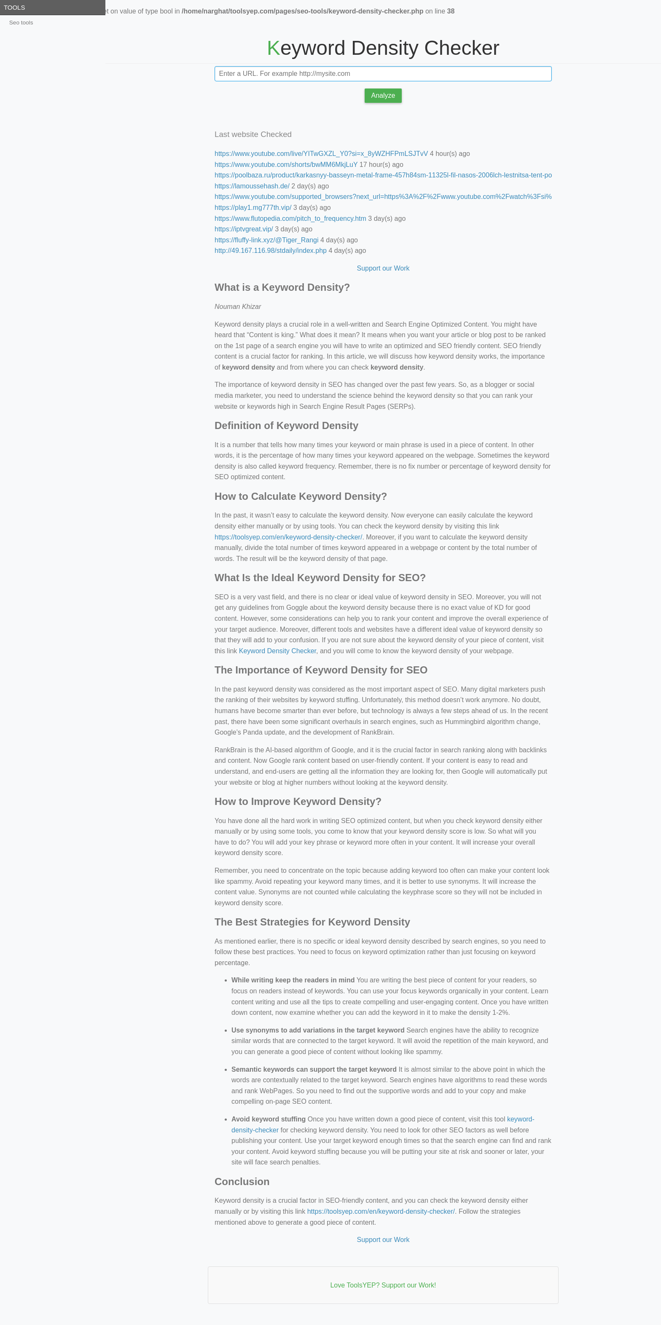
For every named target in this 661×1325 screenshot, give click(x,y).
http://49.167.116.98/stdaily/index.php (271, 250)
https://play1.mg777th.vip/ (253, 207)
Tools (14, 7)
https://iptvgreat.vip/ (244, 229)
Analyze (383, 95)
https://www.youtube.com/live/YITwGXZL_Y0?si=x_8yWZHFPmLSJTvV (321, 153)
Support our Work (383, 268)
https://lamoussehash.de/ (252, 186)
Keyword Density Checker (277, 650)
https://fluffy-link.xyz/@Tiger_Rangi (267, 240)
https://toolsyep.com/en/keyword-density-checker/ (288, 537)
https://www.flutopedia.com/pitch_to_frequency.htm (290, 218)
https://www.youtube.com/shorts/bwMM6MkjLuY (286, 164)
